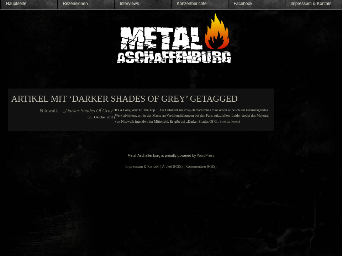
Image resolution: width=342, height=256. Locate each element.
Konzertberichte (192, 3)
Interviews (129, 3)
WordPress (205, 156)
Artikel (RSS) (172, 167)
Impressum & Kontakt (311, 3)
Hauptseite (16, 3)
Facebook (243, 3)
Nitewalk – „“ (77, 110)
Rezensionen (75, 3)
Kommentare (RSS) (200, 167)
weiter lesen (229, 121)
